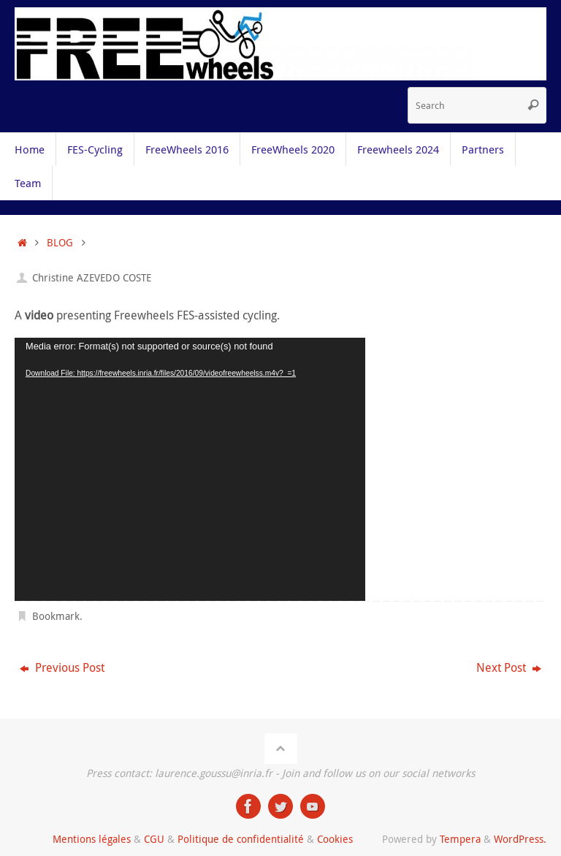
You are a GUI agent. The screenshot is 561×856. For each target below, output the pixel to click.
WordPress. (520, 839)
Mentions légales (92, 839)
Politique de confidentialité (241, 839)
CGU (154, 839)
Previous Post (62, 667)
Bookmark (56, 616)
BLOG (60, 242)
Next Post (508, 667)
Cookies (335, 839)
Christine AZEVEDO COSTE (91, 277)
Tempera (460, 839)
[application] (190, 469)
